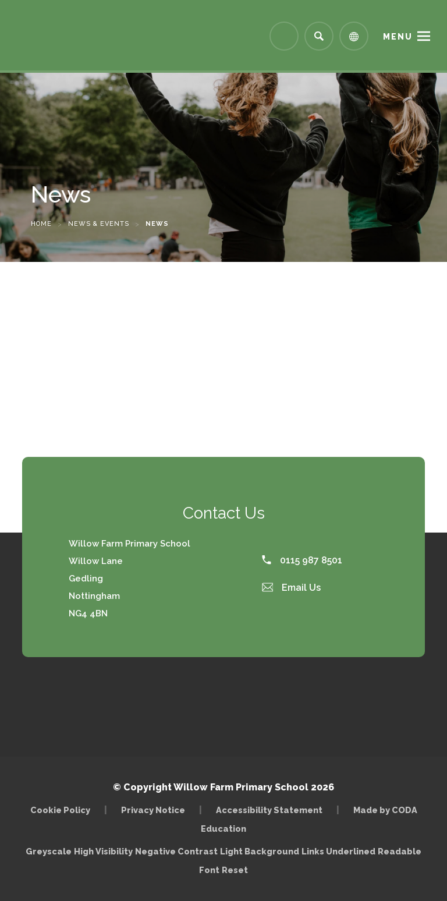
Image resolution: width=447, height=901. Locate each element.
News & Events (98, 224)
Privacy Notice (153, 810)
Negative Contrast (176, 851)
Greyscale (49, 851)
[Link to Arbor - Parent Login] (284, 36)
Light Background (259, 851)
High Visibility (103, 851)
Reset (235, 870)
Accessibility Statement (269, 810)
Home (41, 224)
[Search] (319, 36)
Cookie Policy (60, 810)
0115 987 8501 (302, 560)
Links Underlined (338, 851)
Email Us (291, 587)
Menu (398, 36)
